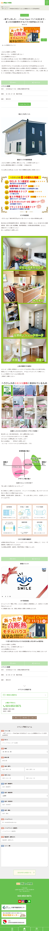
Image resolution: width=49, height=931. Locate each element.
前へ (16, 717)
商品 (12, 929)
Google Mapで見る (24, 104)
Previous (42, 39)
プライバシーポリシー (24, 926)
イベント (37, 929)
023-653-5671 (24, 896)
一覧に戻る (24, 717)
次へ (33, 717)
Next (45, 39)
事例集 (24, 929)
